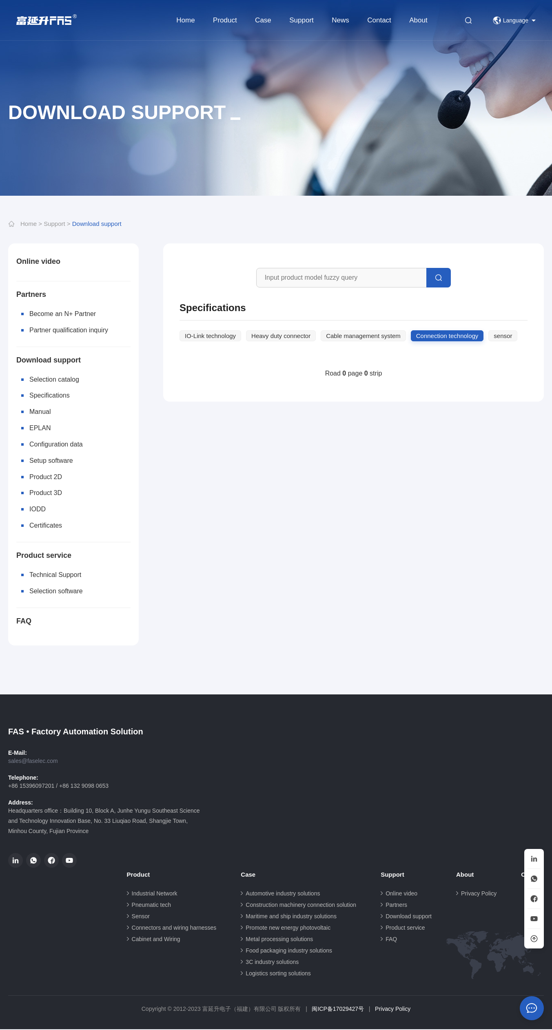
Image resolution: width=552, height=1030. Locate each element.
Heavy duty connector (280, 335)
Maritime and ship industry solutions (291, 917)
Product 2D (45, 477)
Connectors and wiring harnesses (174, 928)
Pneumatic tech (151, 905)
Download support (97, 223)
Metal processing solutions (279, 940)
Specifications (49, 395)
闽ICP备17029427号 (338, 1009)
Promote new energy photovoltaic (288, 928)
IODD (37, 509)
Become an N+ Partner (62, 313)
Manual (40, 412)
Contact (379, 20)
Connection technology (447, 335)
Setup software (51, 461)
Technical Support (55, 575)
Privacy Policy (479, 894)
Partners (31, 294)
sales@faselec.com (33, 761)
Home (185, 20)
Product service (43, 556)
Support (301, 20)
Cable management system (363, 335)
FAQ (23, 622)
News (340, 20)
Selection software (56, 591)
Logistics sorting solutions (278, 974)
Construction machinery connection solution (301, 905)
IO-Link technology (210, 335)
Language (510, 20)
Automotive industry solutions (283, 894)
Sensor (141, 917)
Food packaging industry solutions (289, 951)
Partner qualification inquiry (68, 330)
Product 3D (45, 493)
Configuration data (56, 444)
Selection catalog (54, 379)
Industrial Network (154, 894)
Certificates (45, 526)
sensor (503, 335)
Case (263, 20)
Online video (38, 261)
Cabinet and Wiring (156, 940)
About (418, 20)
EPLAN (40, 428)
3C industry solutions (272, 962)
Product (225, 20)
